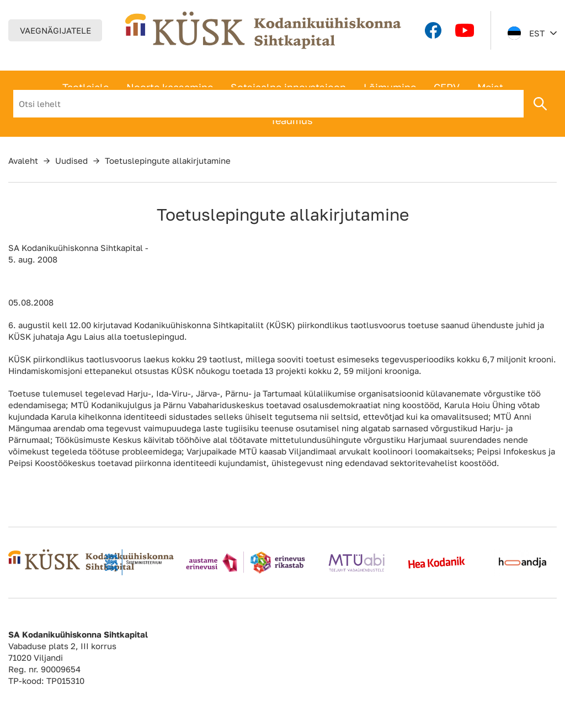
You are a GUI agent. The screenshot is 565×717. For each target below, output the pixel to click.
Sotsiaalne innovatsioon (288, 87)
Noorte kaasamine (169, 87)
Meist (490, 87)
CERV (447, 87)
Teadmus (291, 120)
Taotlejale (85, 87)
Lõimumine (390, 87)
